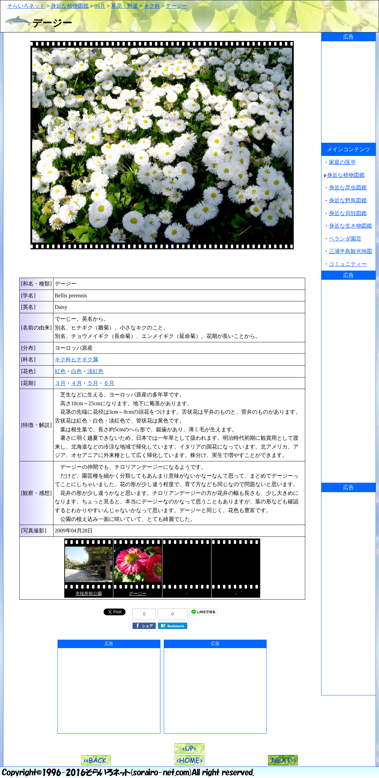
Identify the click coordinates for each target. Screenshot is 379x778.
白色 (76, 371)
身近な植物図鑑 (70, 6)
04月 (99, 6)
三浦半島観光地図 (350, 251)
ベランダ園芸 (345, 239)
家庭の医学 (342, 162)
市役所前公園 (88, 593)
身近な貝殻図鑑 (348, 213)
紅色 (60, 371)
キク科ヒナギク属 (76, 359)
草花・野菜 (124, 6)
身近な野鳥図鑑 (348, 200)
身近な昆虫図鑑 (348, 187)
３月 (60, 383)
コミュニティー (348, 264)
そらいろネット (26, 6)
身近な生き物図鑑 (350, 226)
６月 (109, 383)
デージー (176, 6)
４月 (76, 383)
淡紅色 (95, 371)
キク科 (152, 6)
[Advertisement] (162, 263)
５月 (92, 383)
